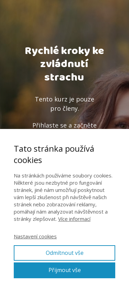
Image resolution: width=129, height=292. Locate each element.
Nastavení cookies (35, 236)
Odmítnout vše (65, 253)
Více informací (74, 218)
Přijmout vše (65, 270)
